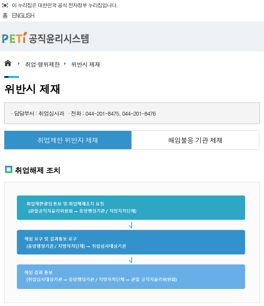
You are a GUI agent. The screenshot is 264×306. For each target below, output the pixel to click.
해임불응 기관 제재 (195, 140)
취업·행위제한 (42, 64)
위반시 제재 (85, 64)
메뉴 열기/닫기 (253, 36)
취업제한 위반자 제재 (67, 140)
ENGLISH (23, 15)
